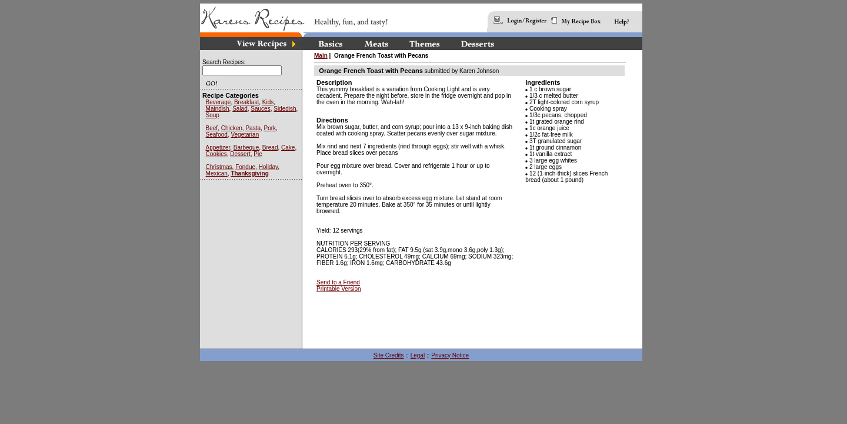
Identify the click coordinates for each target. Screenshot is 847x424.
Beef (212, 128)
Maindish (217, 108)
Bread (270, 147)
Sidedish (285, 108)
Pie (258, 154)
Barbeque (246, 147)
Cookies (216, 154)
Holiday (268, 167)
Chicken (231, 128)
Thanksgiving (249, 173)
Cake (288, 147)
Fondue (245, 167)
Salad (240, 108)
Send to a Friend (338, 282)
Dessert (240, 154)
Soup (212, 115)
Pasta (253, 128)
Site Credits (389, 355)
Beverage (218, 102)
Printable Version (338, 289)
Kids (268, 102)
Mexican (217, 173)
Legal (418, 355)
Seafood (217, 134)
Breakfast (246, 102)
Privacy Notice (450, 355)
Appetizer (218, 147)
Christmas (219, 167)
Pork (270, 128)
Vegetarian (245, 134)
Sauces (260, 108)
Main (321, 55)
